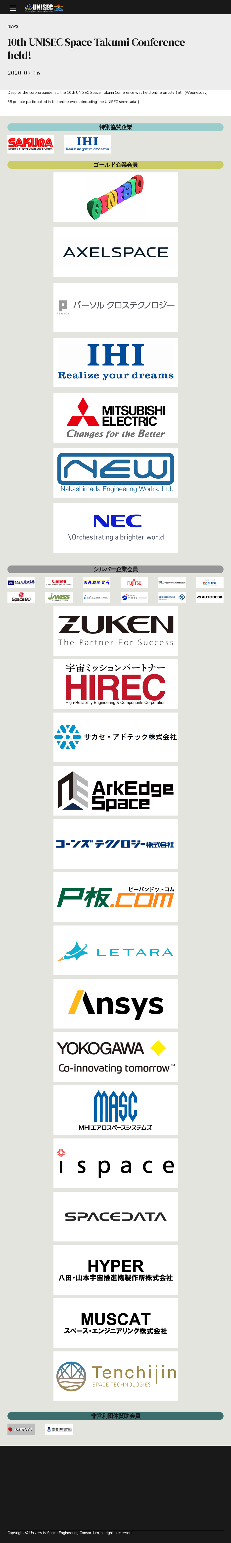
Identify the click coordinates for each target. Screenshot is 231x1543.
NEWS (12, 26)
